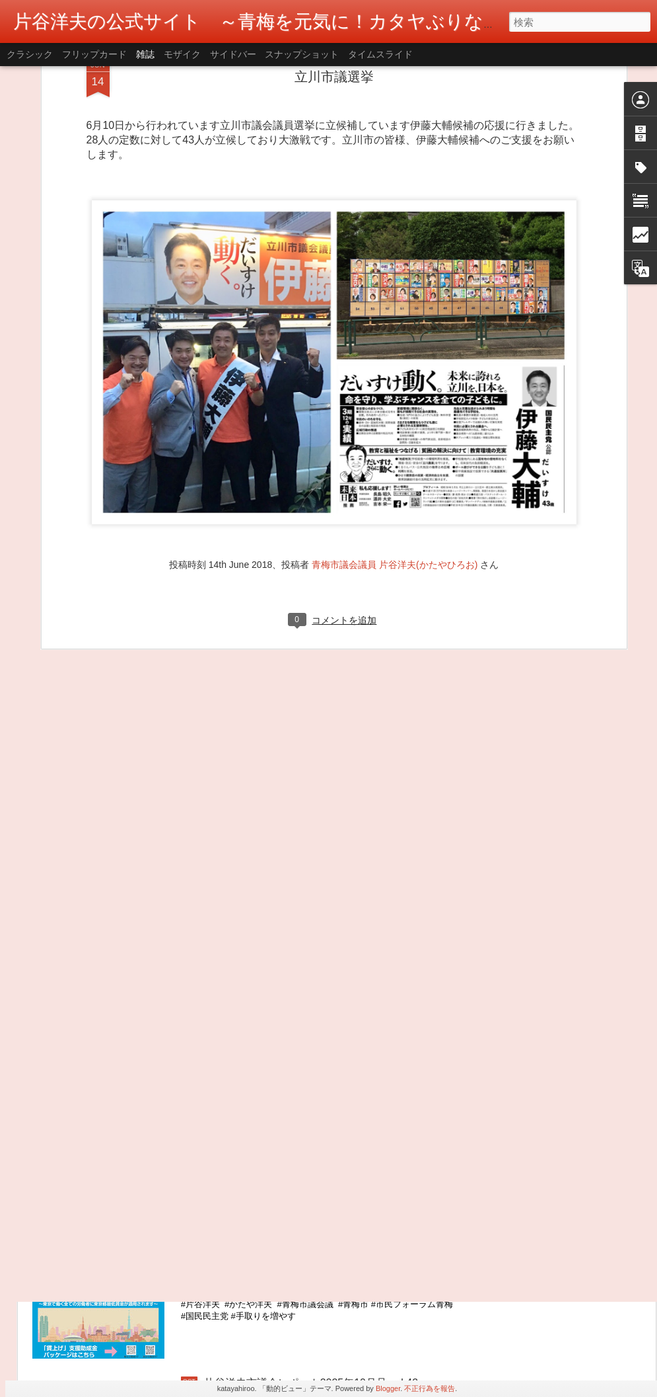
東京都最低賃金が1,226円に (270, 1232)
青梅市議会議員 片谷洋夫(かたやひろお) (394, 441)
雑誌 (145, 54)
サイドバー (233, 54)
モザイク (182, 54)
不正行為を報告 (429, 1388)
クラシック (30, 54)
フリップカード (94, 54)
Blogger (388, 1388)
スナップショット (302, 54)
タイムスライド (380, 54)
